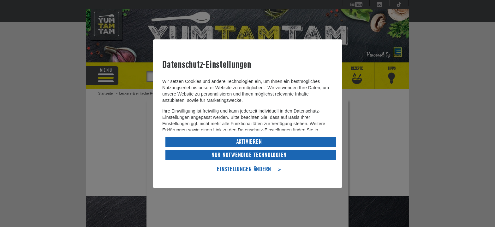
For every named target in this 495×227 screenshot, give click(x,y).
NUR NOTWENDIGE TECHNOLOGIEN (249, 154)
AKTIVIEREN (249, 141)
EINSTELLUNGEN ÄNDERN (244, 168)
